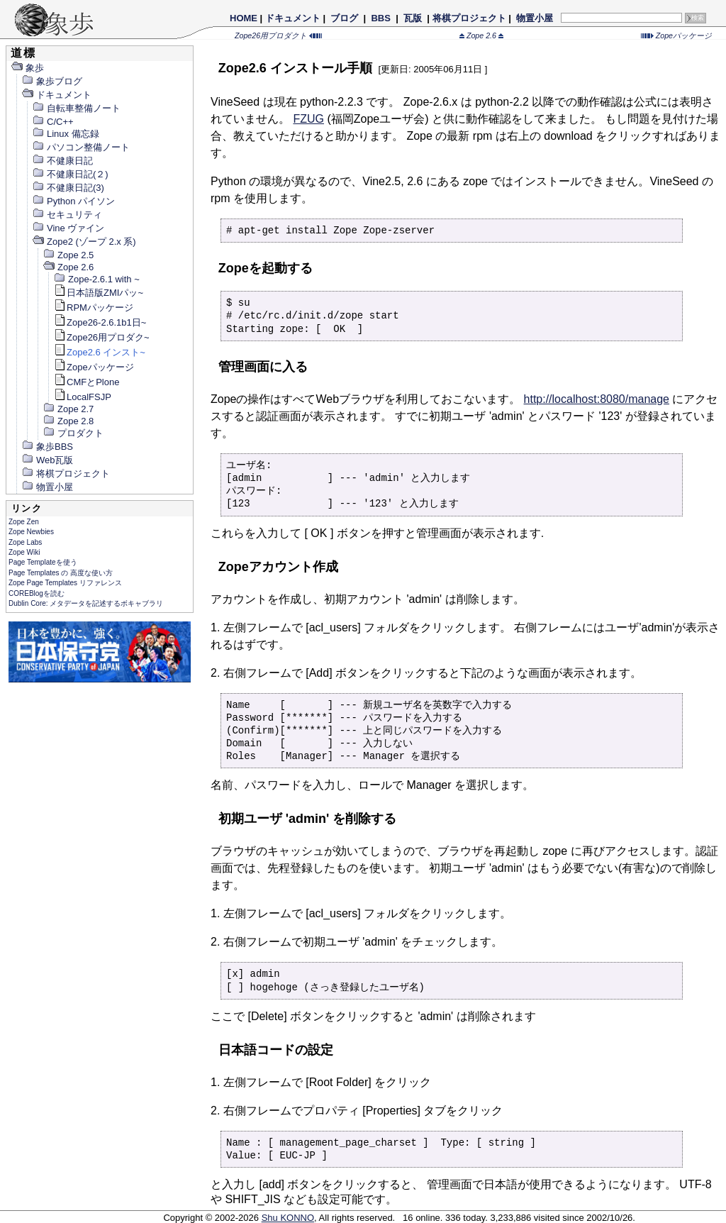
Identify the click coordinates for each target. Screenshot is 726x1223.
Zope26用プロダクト (278, 35)
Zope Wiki (24, 552)
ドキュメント (292, 18)
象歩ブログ (51, 81)
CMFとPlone (86, 382)
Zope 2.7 (68, 409)
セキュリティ (67, 214)
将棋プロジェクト (469, 18)
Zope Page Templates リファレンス (65, 583)
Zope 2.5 (68, 255)
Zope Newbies (31, 532)
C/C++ (53, 121)
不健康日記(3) (68, 187)
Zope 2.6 (481, 35)
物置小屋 (534, 18)
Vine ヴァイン (68, 228)
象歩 (27, 67)
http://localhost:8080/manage (596, 399)
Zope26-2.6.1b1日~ (99, 322)
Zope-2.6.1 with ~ (96, 279)
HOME (243, 18)
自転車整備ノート (76, 108)
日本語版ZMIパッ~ (98, 292)
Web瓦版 (47, 460)
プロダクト (73, 433)
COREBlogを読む (37, 593)
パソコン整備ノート (81, 147)
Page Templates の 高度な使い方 (61, 573)
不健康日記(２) (70, 174)
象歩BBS (47, 446)
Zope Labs (25, 542)
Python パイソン (73, 201)
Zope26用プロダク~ (101, 337)
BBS (381, 18)
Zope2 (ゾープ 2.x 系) (84, 241)
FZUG (308, 119)
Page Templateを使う (43, 562)
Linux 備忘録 (65, 133)
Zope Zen (24, 522)
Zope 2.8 (68, 421)
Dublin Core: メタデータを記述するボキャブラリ (86, 603)
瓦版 (412, 18)
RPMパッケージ (93, 307)
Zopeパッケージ (676, 35)
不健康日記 (62, 160)
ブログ (344, 18)
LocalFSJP (82, 397)
